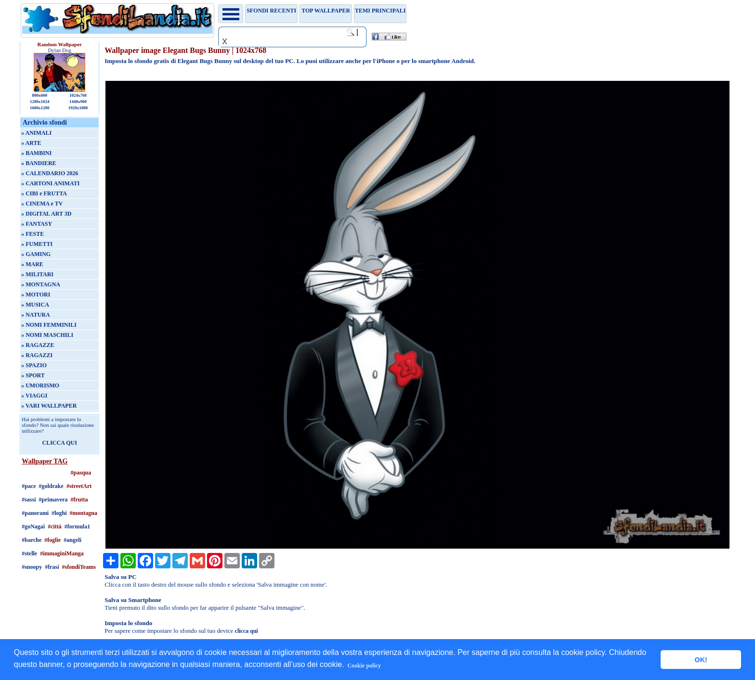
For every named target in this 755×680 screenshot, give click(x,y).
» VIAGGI (34, 395)
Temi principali (380, 10)
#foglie (52, 540)
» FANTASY (36, 223)
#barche (31, 540)
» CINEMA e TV (42, 203)
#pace (29, 486)
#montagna (83, 513)
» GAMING (36, 254)
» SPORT (33, 375)
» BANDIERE (38, 163)
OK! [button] (700, 660)
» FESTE (32, 234)
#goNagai (33, 526)
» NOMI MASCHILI (47, 335)
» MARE (32, 264)
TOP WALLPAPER (325, 10)
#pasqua (81, 472)
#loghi (59, 513)
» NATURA (35, 314)
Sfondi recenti (271, 10)
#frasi (52, 567)
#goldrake (51, 486)
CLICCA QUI (59, 442)
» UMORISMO (40, 385)
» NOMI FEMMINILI (49, 324)
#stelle (29, 553)
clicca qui (246, 631)
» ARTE (31, 143)
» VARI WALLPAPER (49, 405)
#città (55, 526)
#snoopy (32, 567)
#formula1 (77, 526)
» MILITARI (37, 274)
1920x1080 (78, 107)
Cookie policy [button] (364, 665)
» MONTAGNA (40, 284)
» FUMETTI (36, 244)
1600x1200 (40, 107)
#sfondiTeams (79, 567)
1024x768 (78, 95)
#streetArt (78, 486)
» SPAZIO (34, 365)
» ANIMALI (36, 132)
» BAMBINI (36, 153)
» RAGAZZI (36, 355)
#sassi (29, 499)
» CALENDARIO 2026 (49, 173)
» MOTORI (35, 294)
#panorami (35, 513)
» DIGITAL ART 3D (46, 213)
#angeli (72, 540)
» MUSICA (35, 304)
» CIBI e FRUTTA (44, 193)
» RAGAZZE (37, 345)
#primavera (53, 499)
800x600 (39, 95)
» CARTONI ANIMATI (50, 183)
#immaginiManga (62, 553)
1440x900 (78, 101)
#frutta (79, 499)
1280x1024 (40, 101)
